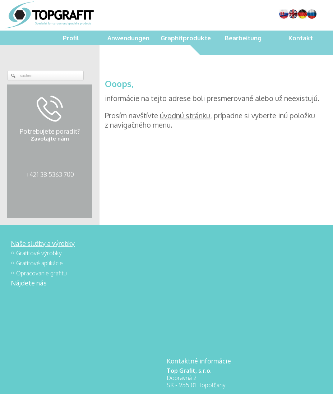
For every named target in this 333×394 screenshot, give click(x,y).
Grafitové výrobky (39, 253)
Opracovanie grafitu (41, 273)
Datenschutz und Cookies (213, 383)
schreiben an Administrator (156, 383)
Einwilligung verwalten (265, 383)
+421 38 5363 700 (50, 174)
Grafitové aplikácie (39, 263)
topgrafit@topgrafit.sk (205, 294)
